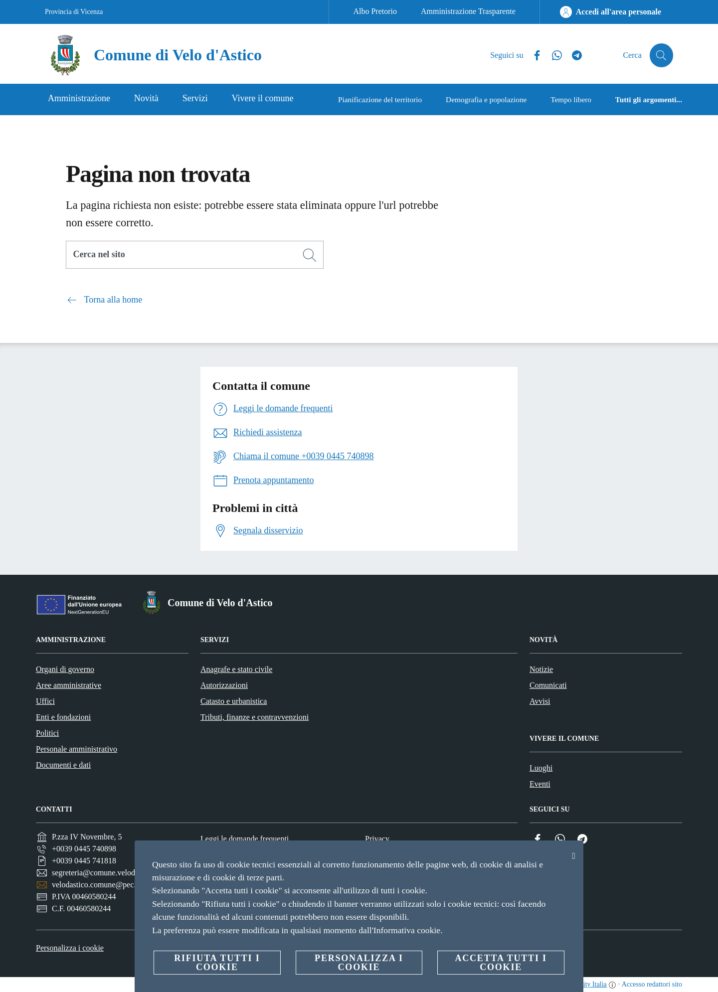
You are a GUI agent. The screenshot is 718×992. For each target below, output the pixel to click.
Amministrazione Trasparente (468, 11)
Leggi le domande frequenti (244, 838)
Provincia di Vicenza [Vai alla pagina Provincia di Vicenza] (74, 11)
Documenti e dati (63, 765)
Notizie (541, 669)
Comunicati (548, 685)
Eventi (540, 784)
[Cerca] (661, 55)
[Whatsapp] (553, 55)
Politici (47, 733)
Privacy (377, 838)
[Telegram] (573, 55)
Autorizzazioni (224, 685)
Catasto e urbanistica (233, 701)
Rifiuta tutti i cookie (217, 962)
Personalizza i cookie (70, 948)
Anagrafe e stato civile (236, 669)
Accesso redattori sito (652, 984)
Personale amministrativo (76, 749)
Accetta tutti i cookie (500, 962)
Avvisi (540, 701)
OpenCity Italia (585, 984)
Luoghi (541, 768)
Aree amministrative (68, 685)
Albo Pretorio (375, 11)
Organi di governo (65, 669)
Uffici (45, 701)
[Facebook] (533, 55)
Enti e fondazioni (63, 717)
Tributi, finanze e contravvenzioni (254, 717)
